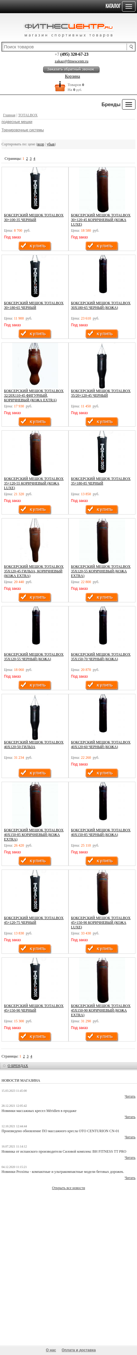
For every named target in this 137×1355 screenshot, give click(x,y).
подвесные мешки (17, 122)
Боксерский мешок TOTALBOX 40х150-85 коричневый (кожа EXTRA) (34, 834)
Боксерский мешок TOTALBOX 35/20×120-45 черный (101, 393)
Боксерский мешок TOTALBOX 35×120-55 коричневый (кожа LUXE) (34, 483)
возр (40, 144)
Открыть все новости (68, 1188)
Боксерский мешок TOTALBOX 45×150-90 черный (34, 1008)
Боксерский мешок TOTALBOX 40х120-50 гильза (34, 744)
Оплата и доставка (79, 1350)
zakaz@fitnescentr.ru (71, 61)
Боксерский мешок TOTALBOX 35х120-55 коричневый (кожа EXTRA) (101, 571)
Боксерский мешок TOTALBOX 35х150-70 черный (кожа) (101, 656)
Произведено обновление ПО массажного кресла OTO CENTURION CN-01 (60, 1131)
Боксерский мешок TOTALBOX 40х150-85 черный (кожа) (101, 832)
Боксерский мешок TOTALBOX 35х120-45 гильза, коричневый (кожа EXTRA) (34, 571)
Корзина (72, 76)
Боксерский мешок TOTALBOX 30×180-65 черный (34, 305)
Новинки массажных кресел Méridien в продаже (39, 1111)
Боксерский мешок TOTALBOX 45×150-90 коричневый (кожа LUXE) (101, 922)
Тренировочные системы (23, 130)
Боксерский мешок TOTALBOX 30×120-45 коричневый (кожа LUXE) (101, 219)
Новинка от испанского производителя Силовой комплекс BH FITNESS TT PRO (64, 1151)
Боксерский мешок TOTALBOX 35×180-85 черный (101, 481)
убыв (51, 144)
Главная (9, 115)
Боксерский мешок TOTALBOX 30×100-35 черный (34, 217)
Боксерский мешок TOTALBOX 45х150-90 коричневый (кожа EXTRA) (101, 1010)
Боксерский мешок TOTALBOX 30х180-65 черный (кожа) (101, 305)
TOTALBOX (27, 115)
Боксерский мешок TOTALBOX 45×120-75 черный (34, 920)
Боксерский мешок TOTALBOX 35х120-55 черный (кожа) (34, 656)
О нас (51, 1350)
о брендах (18, 1066)
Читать (130, 1096)
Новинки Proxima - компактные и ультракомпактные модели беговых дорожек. (63, 1172)
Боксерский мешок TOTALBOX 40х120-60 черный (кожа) (101, 744)
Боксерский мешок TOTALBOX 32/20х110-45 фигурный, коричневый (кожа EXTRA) (34, 395)
